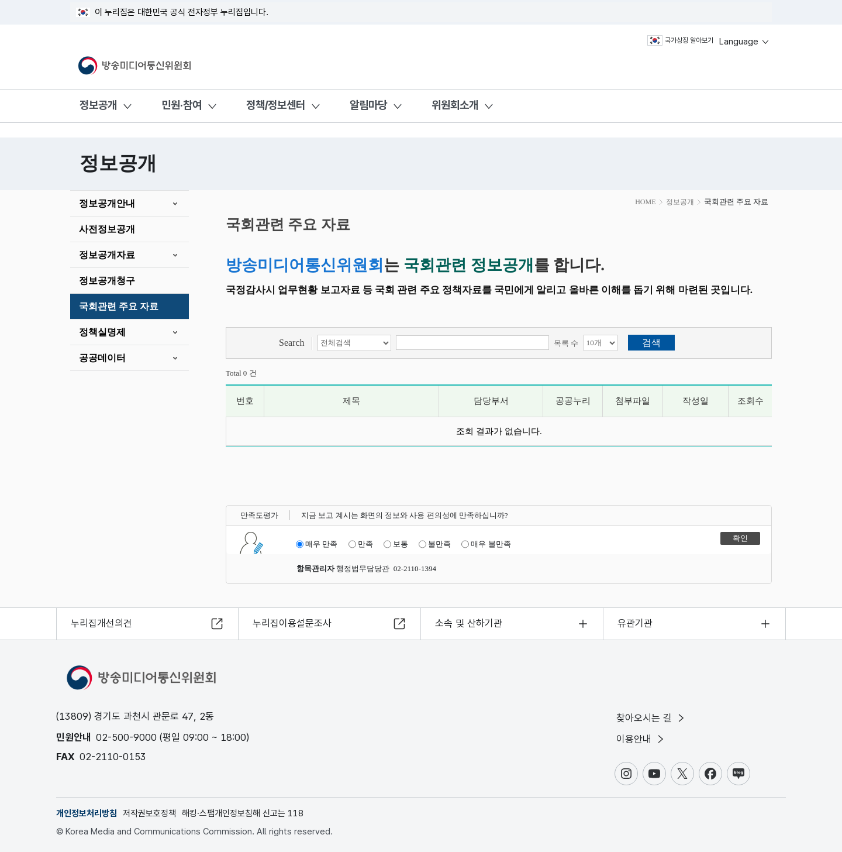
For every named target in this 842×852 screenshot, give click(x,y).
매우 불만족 (485, 544)
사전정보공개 (107, 229)
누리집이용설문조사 (292, 623)
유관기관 (635, 623)
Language (744, 41)
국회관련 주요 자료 (118, 306)
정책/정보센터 (275, 105)
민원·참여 (181, 105)
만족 (360, 544)
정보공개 (98, 105)
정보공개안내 (107, 203)
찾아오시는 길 (651, 718)
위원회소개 (455, 105)
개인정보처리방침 (86, 813)
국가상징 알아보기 (680, 40)
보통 (396, 544)
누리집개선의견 (101, 623)
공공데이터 (102, 358)
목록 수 (566, 343)
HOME (645, 202)
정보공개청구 (107, 281)
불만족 (435, 544)
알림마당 (368, 105)
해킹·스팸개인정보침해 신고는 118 (242, 813)
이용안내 (641, 739)
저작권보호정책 (149, 813)
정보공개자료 (107, 255)
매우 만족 (316, 544)
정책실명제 (102, 332)
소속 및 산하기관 (468, 623)
